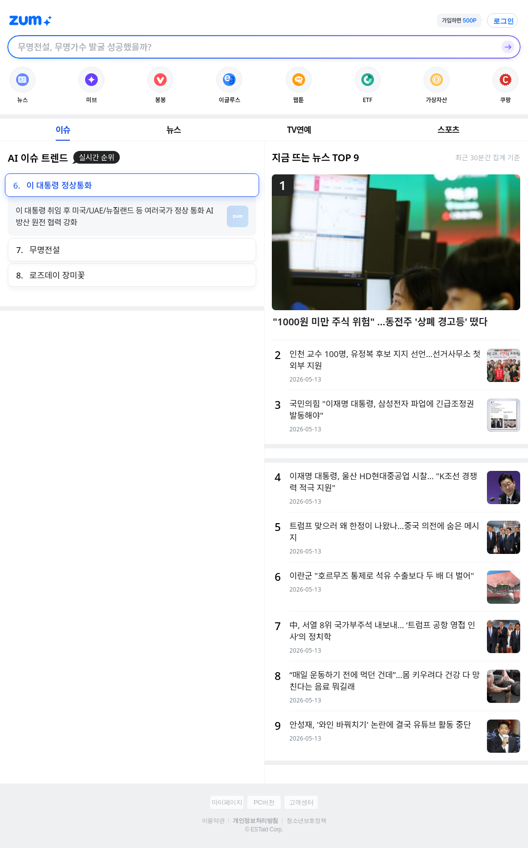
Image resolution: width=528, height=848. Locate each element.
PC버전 (264, 802)
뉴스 (173, 129)
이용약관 (213, 820)
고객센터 (301, 802)
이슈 (63, 129)
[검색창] (251, 47)
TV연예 (299, 129)
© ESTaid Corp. (264, 829)
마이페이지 (227, 802)
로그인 (503, 21)
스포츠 (449, 129)
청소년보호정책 (306, 820)
